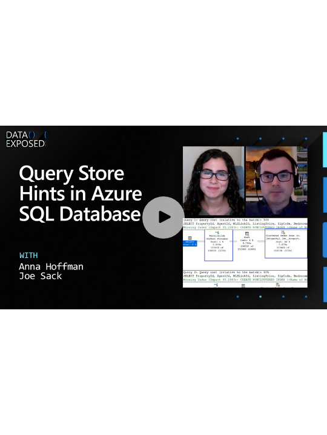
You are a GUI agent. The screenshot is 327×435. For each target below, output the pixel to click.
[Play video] (163, 217)
